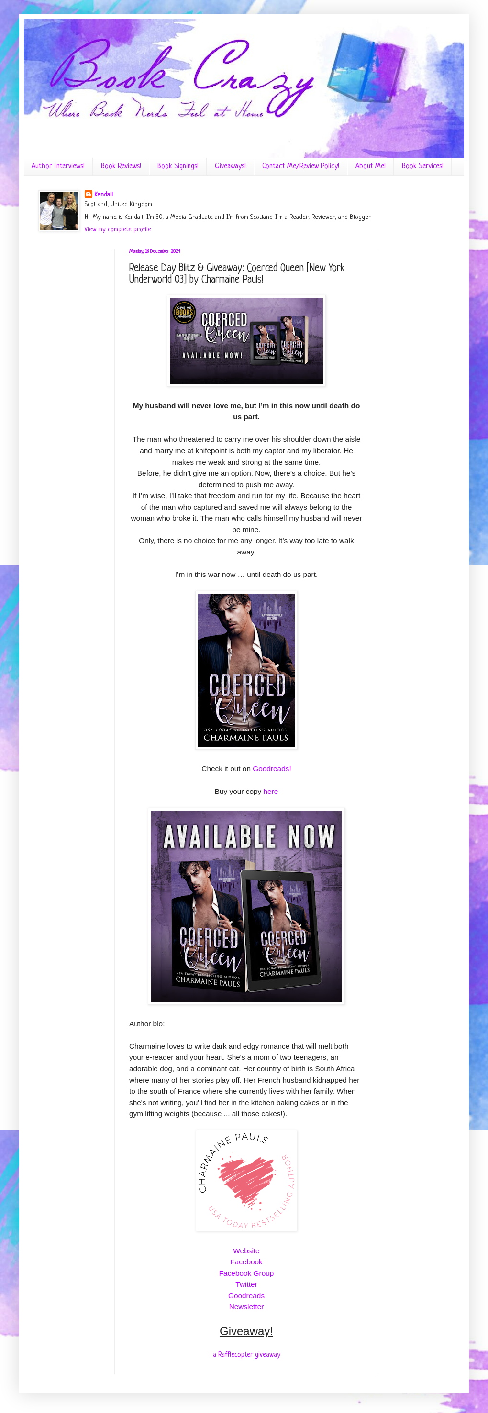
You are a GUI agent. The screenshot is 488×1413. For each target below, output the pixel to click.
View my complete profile (118, 229)
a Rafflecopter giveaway (246, 1355)
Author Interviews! (58, 167)
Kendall (103, 194)
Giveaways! (230, 167)
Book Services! (423, 167)
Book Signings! (178, 167)
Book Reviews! (121, 167)
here (271, 791)
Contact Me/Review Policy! (300, 167)
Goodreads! (272, 768)
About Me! (370, 167)
